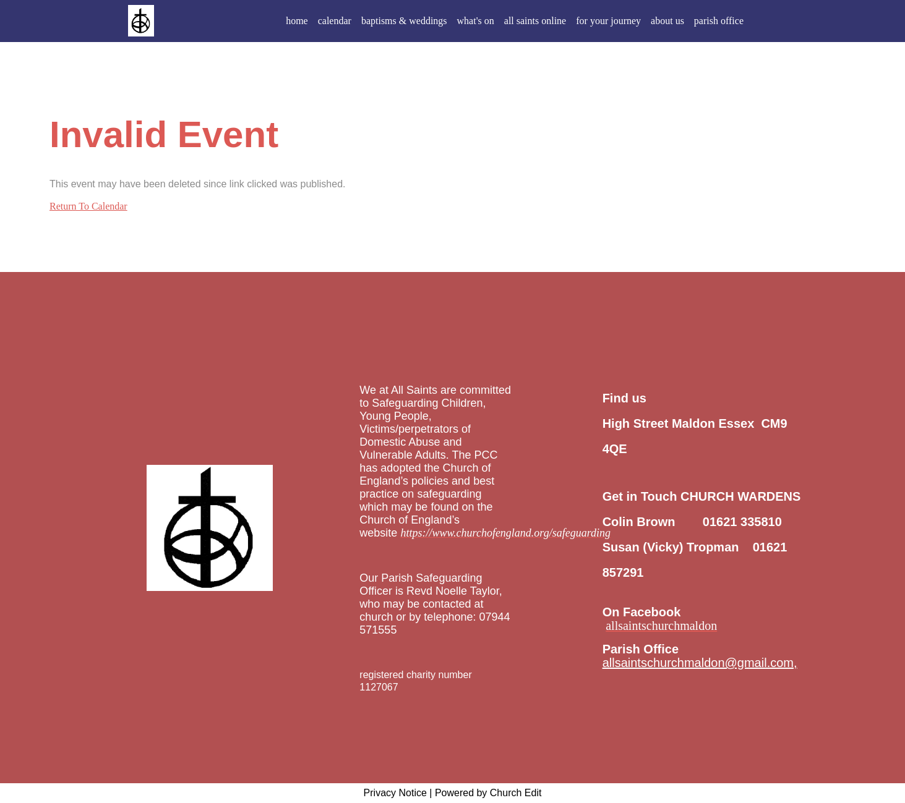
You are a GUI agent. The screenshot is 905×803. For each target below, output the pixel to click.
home (297, 20)
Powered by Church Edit (488, 793)
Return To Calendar (88, 206)
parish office (719, 20)
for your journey (608, 20)
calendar (334, 20)
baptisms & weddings (404, 20)
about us (667, 20)
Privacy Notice (395, 793)
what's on (475, 20)
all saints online (535, 20)
